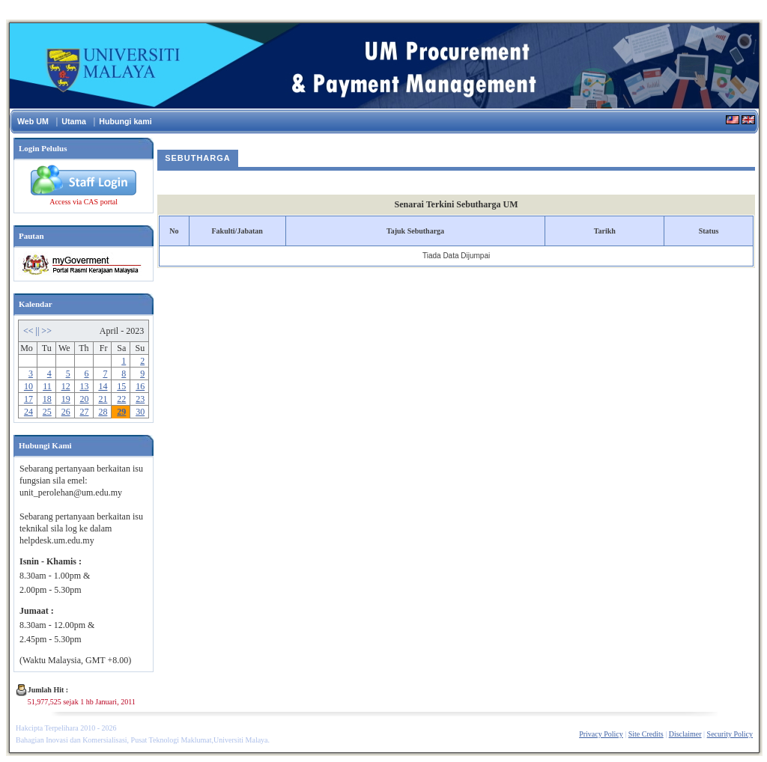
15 (121, 386)
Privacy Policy (601, 734)
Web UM (33, 121)
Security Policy (730, 734)
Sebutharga (198, 157)
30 (140, 411)
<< (29, 331)
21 (102, 399)
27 (84, 411)
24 (28, 411)
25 (47, 411)
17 (28, 399)
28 (102, 411)
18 (47, 399)
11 (47, 386)
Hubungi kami (125, 121)
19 (65, 399)
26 (65, 411)
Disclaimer (685, 734)
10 (28, 386)
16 (140, 386)
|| (39, 331)
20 (84, 399)
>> (46, 331)
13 (84, 386)
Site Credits (646, 734)
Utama (73, 121)
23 (140, 399)
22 (121, 399)
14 (102, 386)
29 (121, 411)
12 (65, 386)
